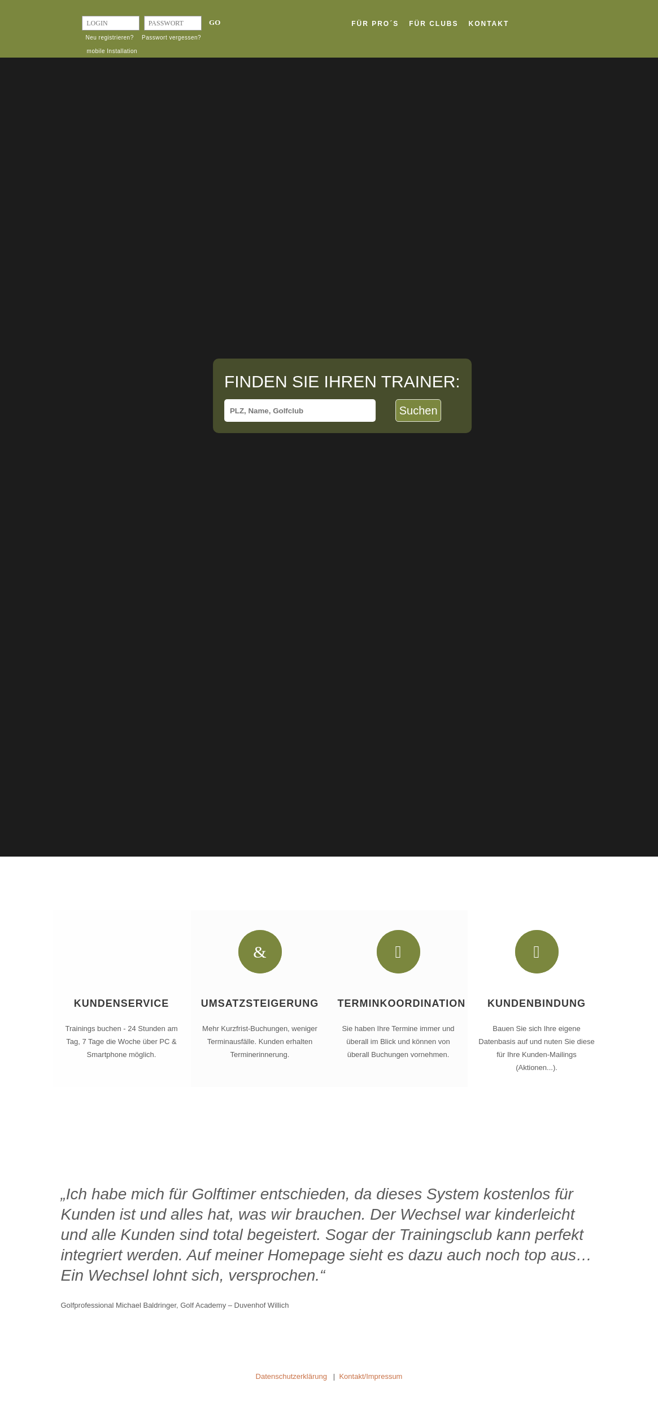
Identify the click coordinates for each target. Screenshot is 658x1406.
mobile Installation (112, 51)
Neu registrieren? (110, 37)
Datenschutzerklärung (291, 1376)
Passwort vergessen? (171, 37)
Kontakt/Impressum (370, 1376)
